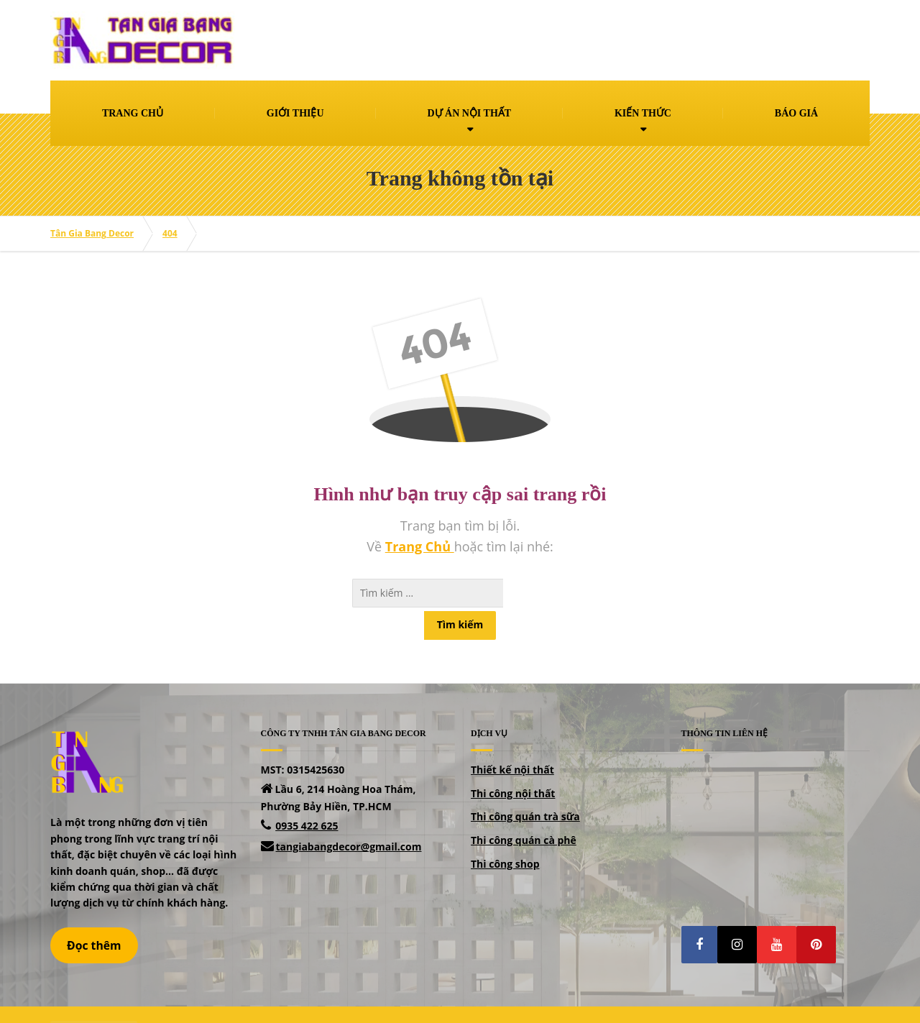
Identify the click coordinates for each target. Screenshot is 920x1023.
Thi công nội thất (513, 764)
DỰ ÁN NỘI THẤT (469, 113)
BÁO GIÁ (796, 113)
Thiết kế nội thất (512, 741)
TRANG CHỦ (132, 113)
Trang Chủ (419, 546)
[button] (699, 916)
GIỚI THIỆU (295, 113)
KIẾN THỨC (643, 113)
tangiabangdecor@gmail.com (349, 818)
